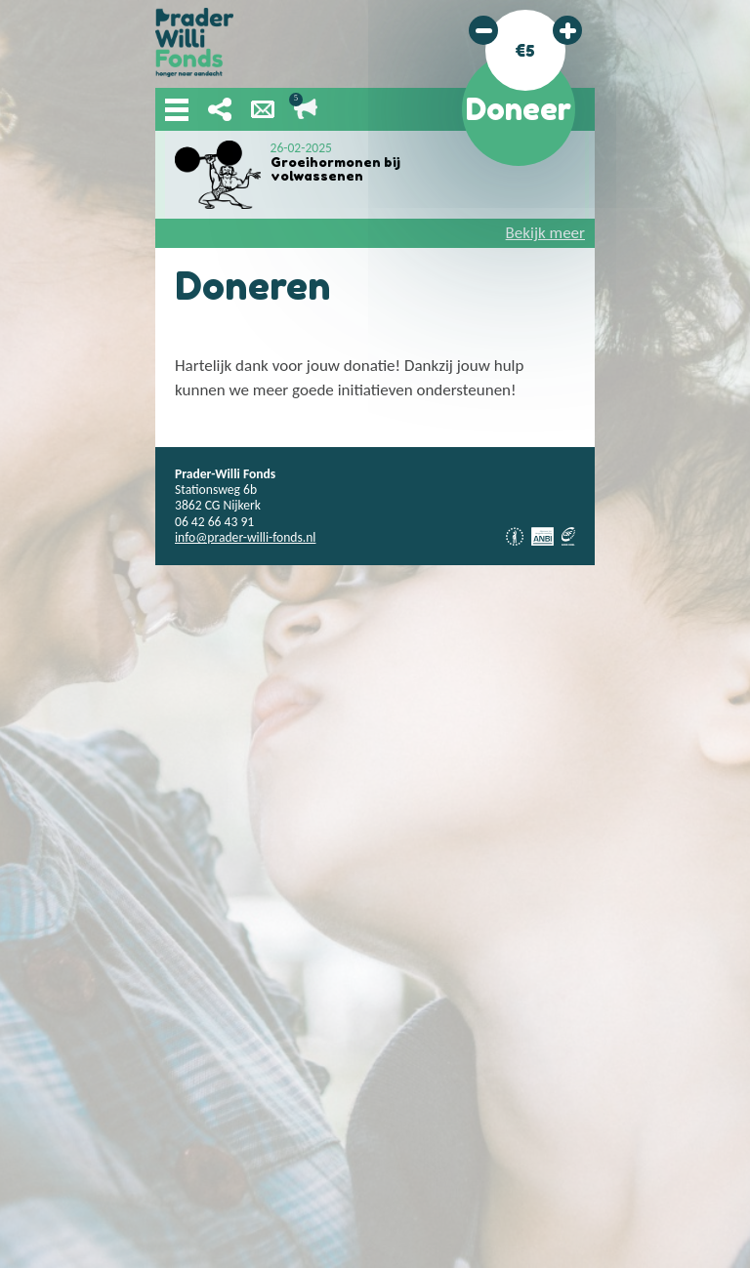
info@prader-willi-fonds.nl (245, 537)
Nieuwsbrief (262, 109)
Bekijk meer (545, 233)
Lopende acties (305, 109)
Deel (219, 109)
